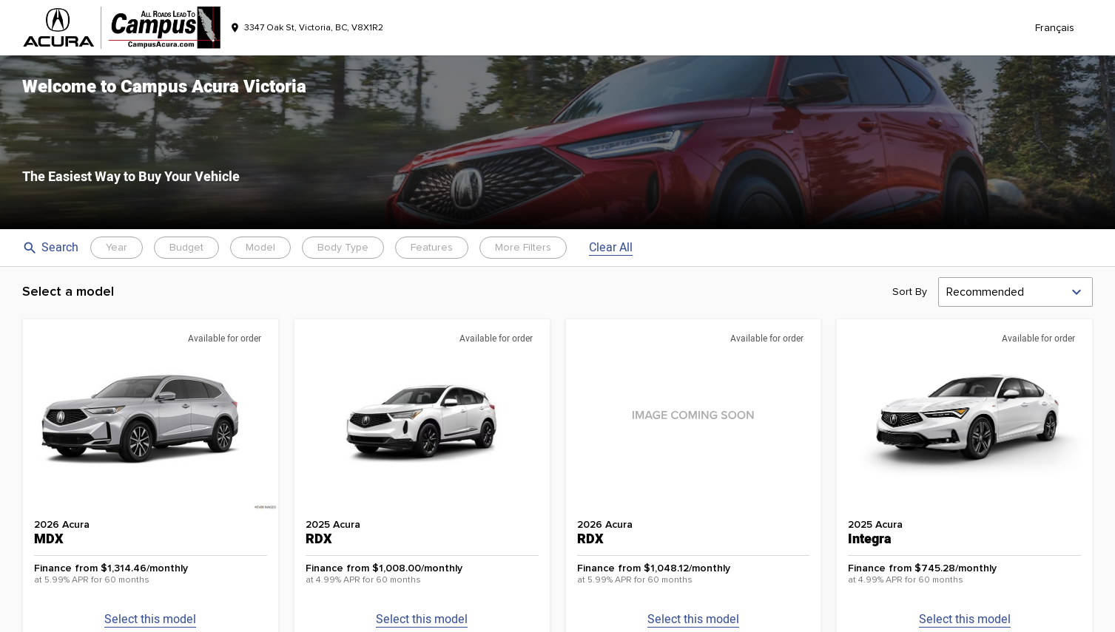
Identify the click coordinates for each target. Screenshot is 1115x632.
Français (1054, 28)
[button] (557, 142)
